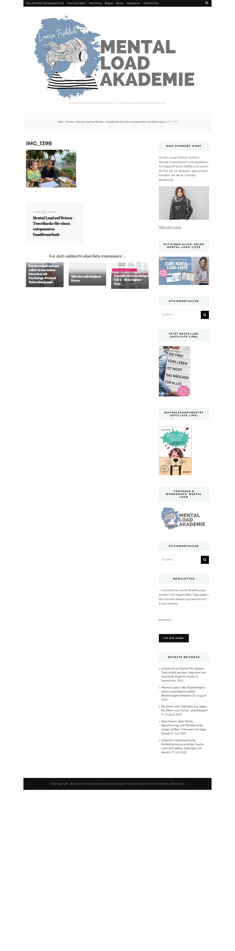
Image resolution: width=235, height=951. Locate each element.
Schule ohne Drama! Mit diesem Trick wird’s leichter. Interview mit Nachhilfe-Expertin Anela (183, 672)
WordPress (162, 783)
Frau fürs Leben (76, 3)
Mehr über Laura (170, 227)
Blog (107, 3)
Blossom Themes (126, 783)
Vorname (165, 619)
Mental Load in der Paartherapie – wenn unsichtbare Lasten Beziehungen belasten (184, 691)
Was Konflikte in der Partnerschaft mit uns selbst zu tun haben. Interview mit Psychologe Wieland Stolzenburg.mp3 (43, 272)
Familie (70, 121)
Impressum (133, 3)
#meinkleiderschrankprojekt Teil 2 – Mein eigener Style (134, 280)
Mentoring (95, 3)
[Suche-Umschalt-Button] (206, 3)
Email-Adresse (168, 603)
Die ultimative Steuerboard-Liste (45, 3)
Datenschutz (150, 3)
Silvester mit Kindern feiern (86, 278)
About (119, 3)
